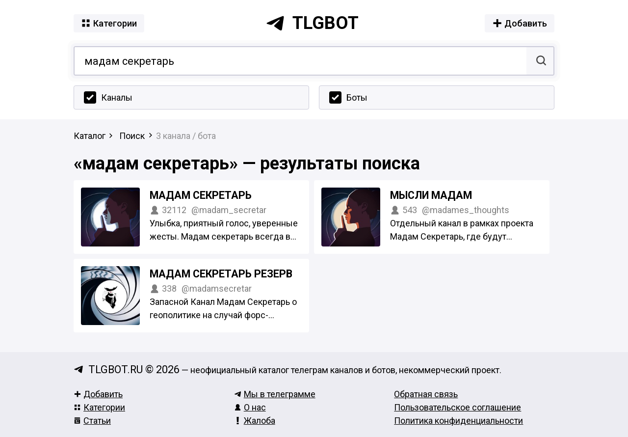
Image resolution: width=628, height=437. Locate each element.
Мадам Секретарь (201, 195)
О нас (250, 407)
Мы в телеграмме (274, 394)
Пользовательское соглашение (457, 407)
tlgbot (312, 23)
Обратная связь (426, 394)
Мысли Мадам (431, 195)
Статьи (92, 420)
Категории (99, 407)
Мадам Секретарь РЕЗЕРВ (221, 274)
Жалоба (254, 420)
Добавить (98, 394)
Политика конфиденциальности (458, 420)
